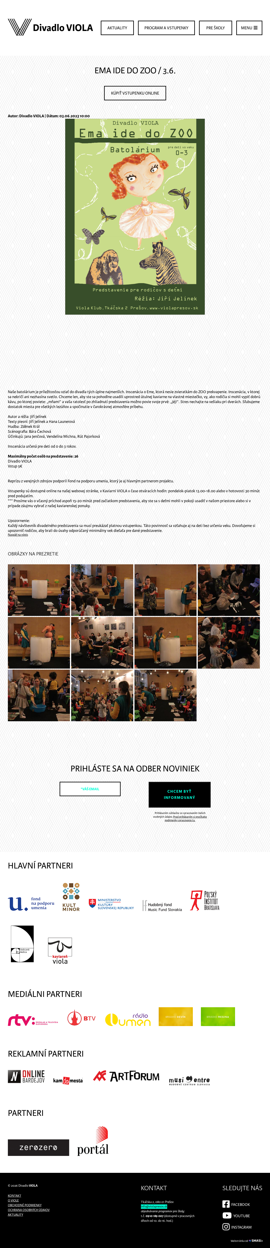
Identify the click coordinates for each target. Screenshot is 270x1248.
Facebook (236, 1203)
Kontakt (14, 1196)
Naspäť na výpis (18, 535)
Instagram (237, 1226)
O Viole (13, 1200)
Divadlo (28, 1186)
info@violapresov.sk (154, 1206)
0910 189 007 (154, 1216)
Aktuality (117, 28)
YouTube (236, 1214)
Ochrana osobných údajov (29, 1210)
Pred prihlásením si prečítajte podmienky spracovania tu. (186, 818)
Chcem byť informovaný (179, 794)
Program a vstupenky (166, 28)
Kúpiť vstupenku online (135, 93)
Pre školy (215, 28)
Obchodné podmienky (25, 1205)
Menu (249, 28)
